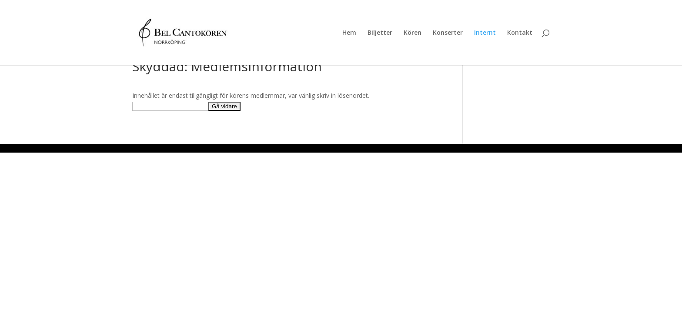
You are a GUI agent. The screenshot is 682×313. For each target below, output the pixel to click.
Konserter (448, 33)
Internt (485, 33)
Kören (412, 33)
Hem (349, 33)
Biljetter (380, 33)
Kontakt (519, 33)
